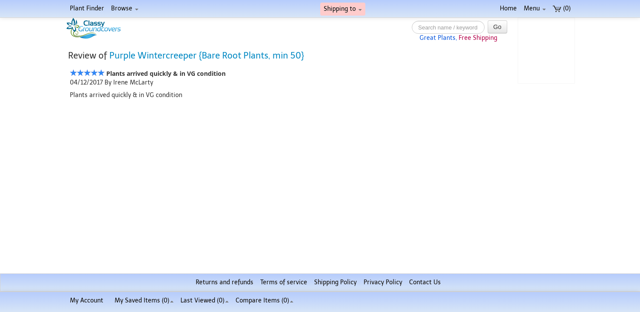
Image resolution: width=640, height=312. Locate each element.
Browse (124, 8)
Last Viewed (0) (205, 300)
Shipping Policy (335, 282)
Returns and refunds (224, 282)
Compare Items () (264, 300)
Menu (535, 8)
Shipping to (343, 9)
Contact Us (425, 282)
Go (497, 26)
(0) (562, 8)
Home (508, 8)
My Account (86, 300)
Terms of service (283, 282)
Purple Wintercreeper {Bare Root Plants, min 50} (206, 55)
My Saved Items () (144, 300)
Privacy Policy (383, 282)
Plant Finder (87, 8)
